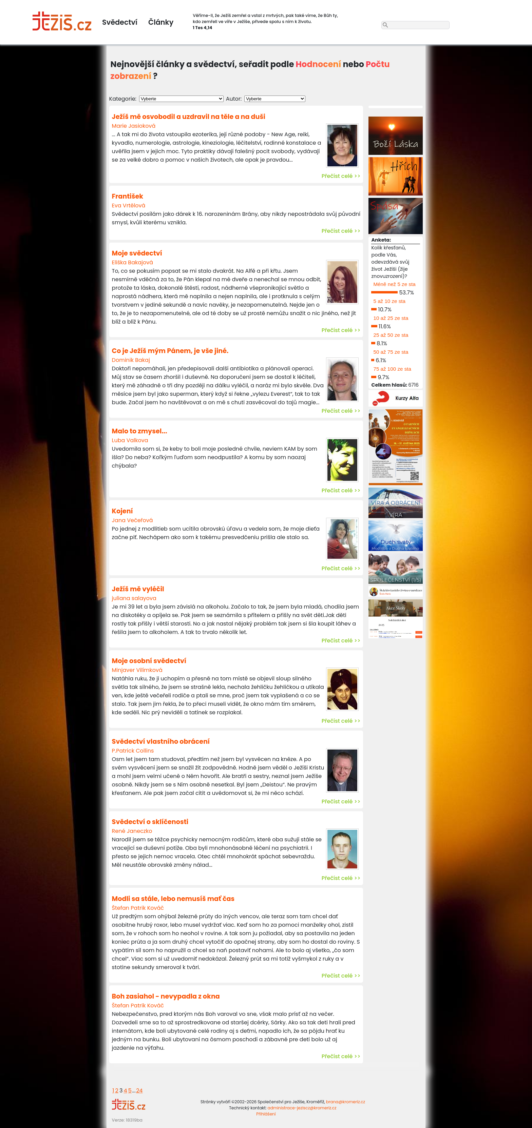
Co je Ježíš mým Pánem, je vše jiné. (170, 350)
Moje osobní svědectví (149, 660)
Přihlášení (266, 1114)
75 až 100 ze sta (392, 369)
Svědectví (119, 22)
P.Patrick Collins (133, 751)
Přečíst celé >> (341, 176)
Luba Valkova (130, 440)
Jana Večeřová (132, 520)
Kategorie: (122, 99)
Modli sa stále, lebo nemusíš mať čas (173, 898)
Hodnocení (318, 64)
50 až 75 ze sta (390, 352)
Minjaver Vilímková (137, 670)
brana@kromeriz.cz (345, 1102)
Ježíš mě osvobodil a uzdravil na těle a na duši (188, 116)
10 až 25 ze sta (390, 318)
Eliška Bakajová (132, 262)
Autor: (234, 99)
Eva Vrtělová (129, 205)
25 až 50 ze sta (390, 335)
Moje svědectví (137, 253)
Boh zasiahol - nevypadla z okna (166, 996)
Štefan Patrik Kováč (138, 908)
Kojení (122, 511)
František (128, 196)
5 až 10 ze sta (389, 301)
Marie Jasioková (134, 126)
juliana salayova (134, 598)
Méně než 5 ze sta (394, 284)
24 (139, 1090)
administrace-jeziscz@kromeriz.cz (302, 1108)
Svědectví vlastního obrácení (161, 741)
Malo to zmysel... (139, 431)
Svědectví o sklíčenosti (150, 821)
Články (160, 22)
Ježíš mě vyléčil (138, 589)
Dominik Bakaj (131, 360)
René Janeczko (132, 831)
